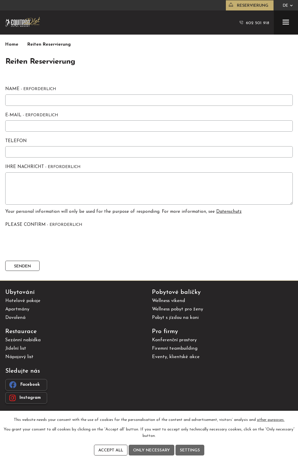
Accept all (110, 450)
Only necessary (151, 450)
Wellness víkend (168, 301)
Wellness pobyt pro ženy (177, 309)
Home (11, 44)
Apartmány (17, 309)
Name (30, 89)
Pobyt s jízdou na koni (175, 317)
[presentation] (48, 244)
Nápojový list (19, 357)
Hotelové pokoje (22, 301)
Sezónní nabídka (23, 340)
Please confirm (43, 225)
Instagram (25, 398)
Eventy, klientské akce (176, 357)
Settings (190, 450)
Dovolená (15, 317)
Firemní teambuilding (175, 348)
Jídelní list (15, 348)
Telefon (16, 141)
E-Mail (31, 115)
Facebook (24, 384)
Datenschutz (229, 212)
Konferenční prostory (174, 340)
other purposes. (271, 420)
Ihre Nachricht (42, 167)
